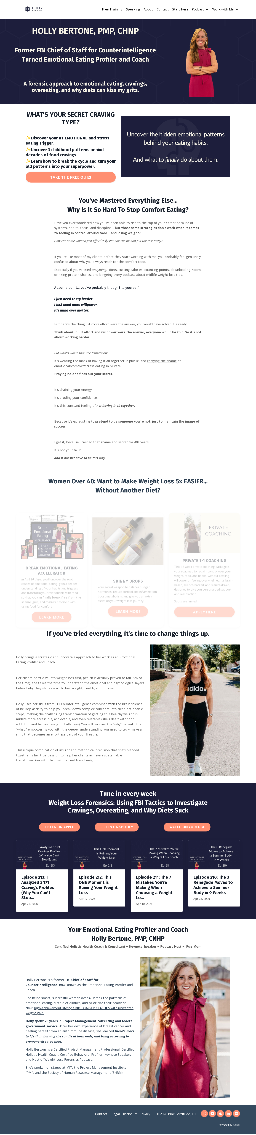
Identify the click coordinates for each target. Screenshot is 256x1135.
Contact (163, 9)
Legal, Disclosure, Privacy (131, 1115)
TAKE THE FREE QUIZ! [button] (70, 177)
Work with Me (225, 9)
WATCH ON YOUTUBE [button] (187, 828)
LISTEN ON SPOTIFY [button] (116, 828)
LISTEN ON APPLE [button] (59, 828)
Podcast (200, 9)
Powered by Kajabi (229, 1126)
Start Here (180, 9)
